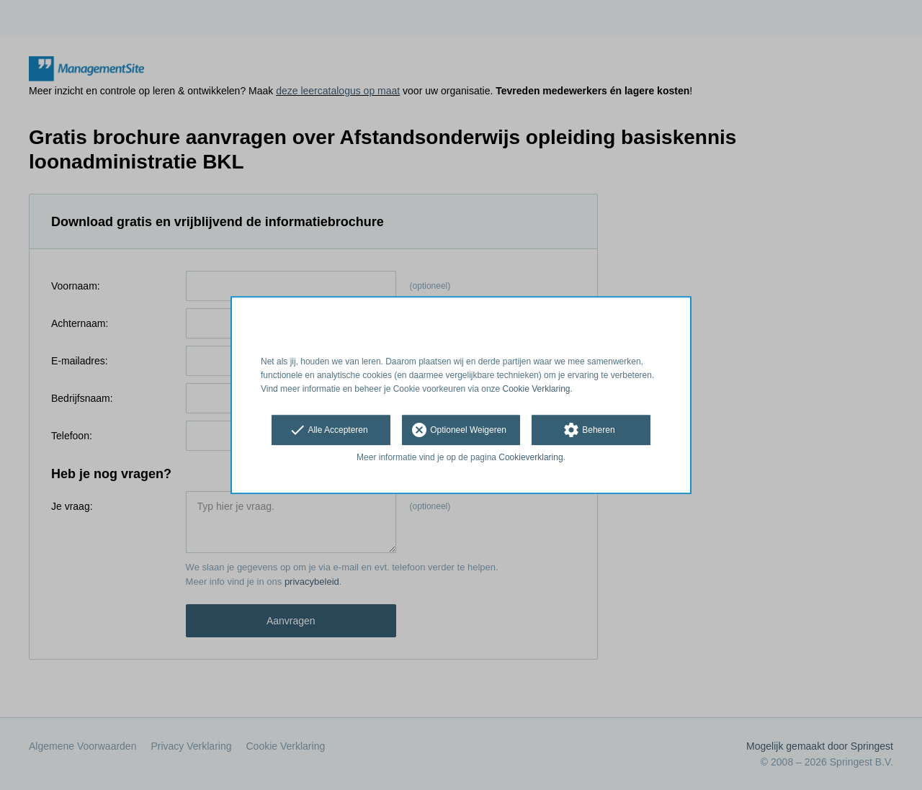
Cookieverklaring (530, 458)
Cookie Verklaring (536, 389)
